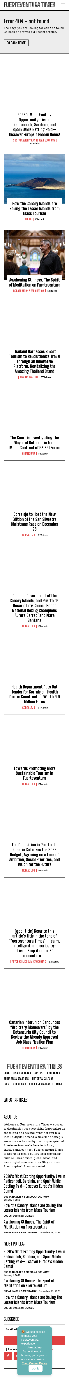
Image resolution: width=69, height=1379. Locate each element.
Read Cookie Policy (34, 1363)
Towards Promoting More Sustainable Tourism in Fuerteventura (35, 773)
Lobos (28, 219)
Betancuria (28, 453)
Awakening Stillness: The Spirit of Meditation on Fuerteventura (34, 282)
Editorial (52, 291)
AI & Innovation (29, 377)
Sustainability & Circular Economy (34, 140)
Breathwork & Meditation (28, 290)
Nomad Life (28, 626)
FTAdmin (34, 143)
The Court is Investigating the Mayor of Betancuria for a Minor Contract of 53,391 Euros (34, 442)
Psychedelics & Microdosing (29, 961)
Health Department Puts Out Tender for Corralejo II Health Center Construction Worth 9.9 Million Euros (34, 694)
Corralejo (28, 535)
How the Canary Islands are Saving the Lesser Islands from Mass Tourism (35, 208)
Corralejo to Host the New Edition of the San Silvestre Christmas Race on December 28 (34, 522)
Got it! (35, 1368)
